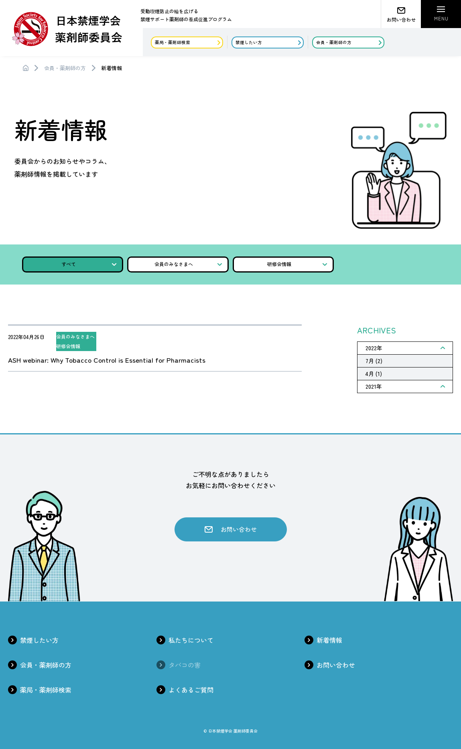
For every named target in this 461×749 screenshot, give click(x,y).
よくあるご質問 (191, 689)
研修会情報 (297, 263)
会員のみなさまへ (188, 263)
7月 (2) (374, 361)
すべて (89, 263)
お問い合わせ (336, 665)
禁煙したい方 (39, 640)
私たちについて (191, 640)
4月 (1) (374, 373)
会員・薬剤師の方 (65, 68)
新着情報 (329, 640)
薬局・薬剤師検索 (45, 689)
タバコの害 (185, 665)
